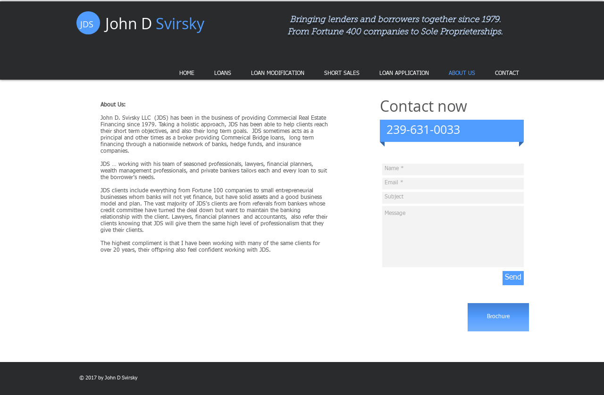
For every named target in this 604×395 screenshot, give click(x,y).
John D (154, 23)
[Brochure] (498, 317)
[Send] (513, 278)
